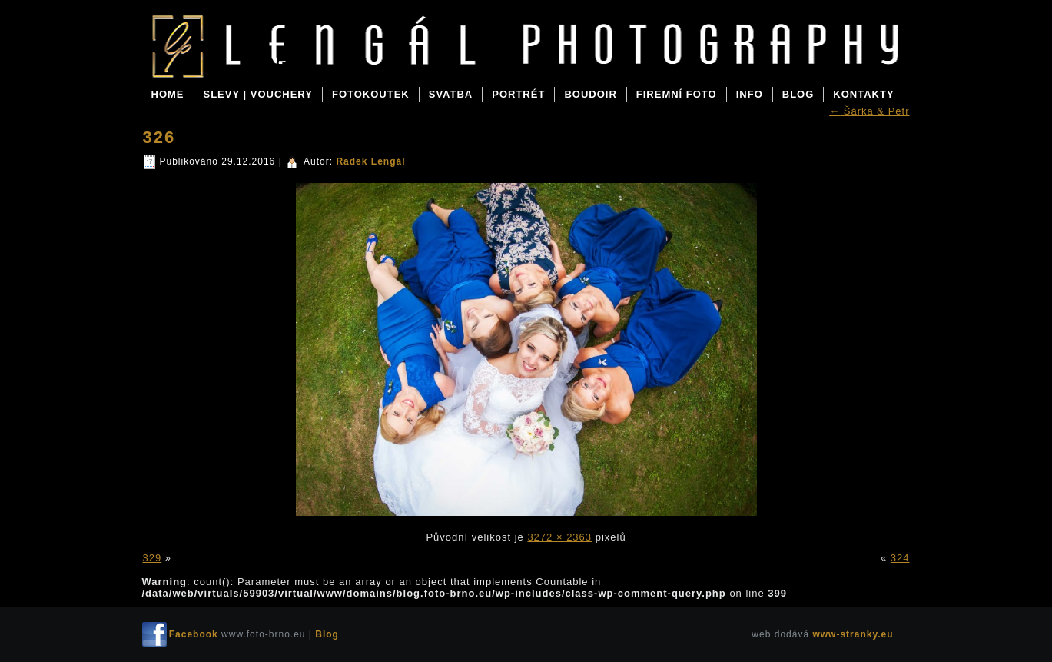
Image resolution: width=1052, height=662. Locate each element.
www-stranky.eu (852, 634)
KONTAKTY (863, 94)
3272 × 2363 (559, 537)
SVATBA (451, 94)
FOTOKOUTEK (371, 94)
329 (152, 558)
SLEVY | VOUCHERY (258, 94)
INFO (749, 94)
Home (167, 94)
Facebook (193, 634)
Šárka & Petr (869, 111)
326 (159, 137)
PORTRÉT (518, 94)
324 (900, 558)
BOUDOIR (590, 94)
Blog (264, 63)
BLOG (798, 94)
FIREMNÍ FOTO (676, 94)
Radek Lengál (370, 161)
